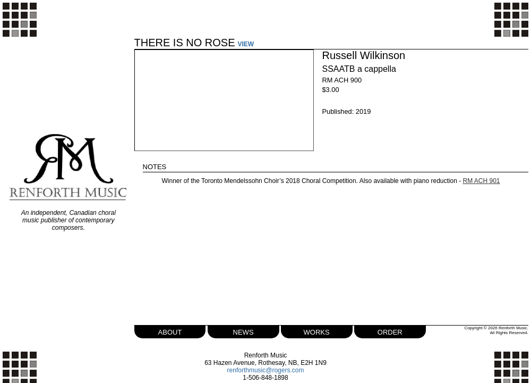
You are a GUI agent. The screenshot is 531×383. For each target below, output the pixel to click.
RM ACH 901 (481, 181)
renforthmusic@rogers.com (265, 370)
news (243, 331)
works (317, 331)
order (390, 331)
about (170, 331)
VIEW (246, 44)
